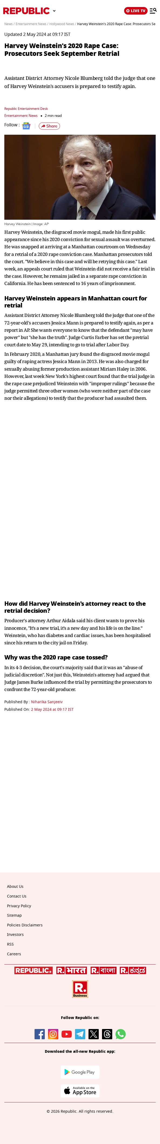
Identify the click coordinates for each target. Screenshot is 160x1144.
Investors (15, 934)
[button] (49, 126)
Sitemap (14, 915)
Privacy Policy (19, 906)
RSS (10, 944)
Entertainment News (21, 115)
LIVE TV (135, 11)
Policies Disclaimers (25, 925)
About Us (15, 886)
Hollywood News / (62, 24)
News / (9, 24)
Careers (14, 954)
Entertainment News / (32, 24)
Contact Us (16, 896)
